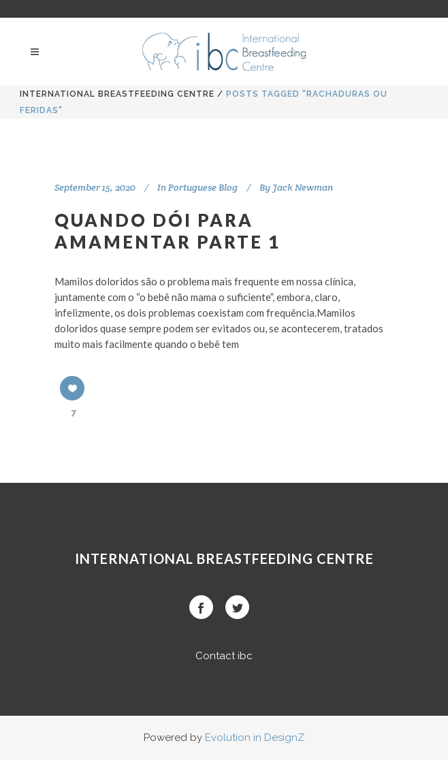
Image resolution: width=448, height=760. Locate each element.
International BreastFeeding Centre (117, 94)
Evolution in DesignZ (254, 737)
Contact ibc (224, 656)
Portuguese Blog (203, 187)
